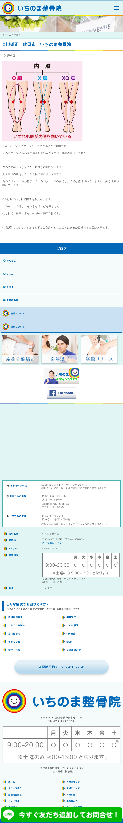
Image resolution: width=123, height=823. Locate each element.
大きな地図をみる (52, 543)
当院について (18, 313)
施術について (18, 326)
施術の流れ (72, 800)
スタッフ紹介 (15, 788)
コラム (10, 273)
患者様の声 (12, 300)
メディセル (14, 800)
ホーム (11, 782)
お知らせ (11, 260)
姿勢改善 (70, 794)
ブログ (10, 286)
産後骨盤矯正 (15, 794)
